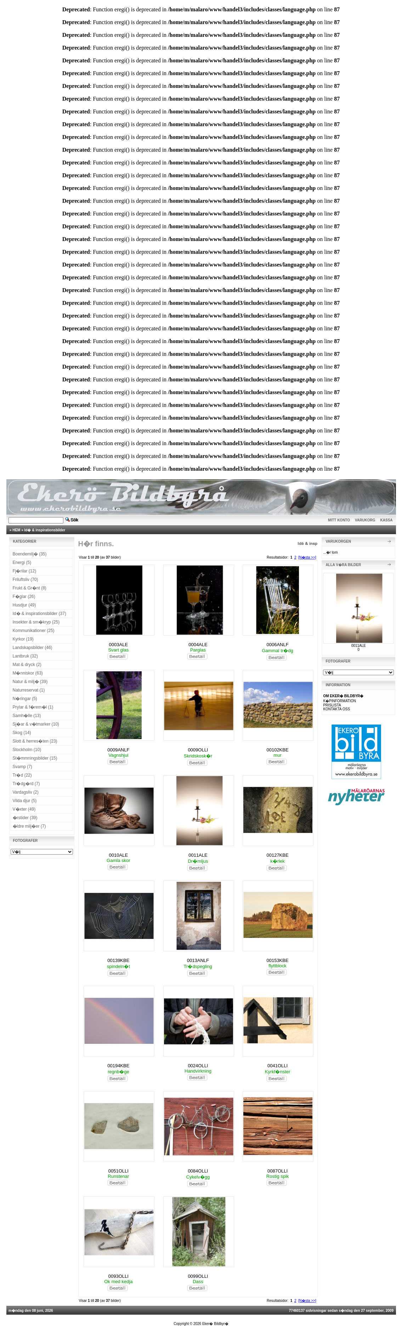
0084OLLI (198, 1171)
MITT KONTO (339, 520)
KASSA (386, 520)
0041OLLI (277, 1065)
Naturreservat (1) (29, 690)
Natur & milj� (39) (30, 681)
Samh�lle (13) (27, 715)
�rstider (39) (25, 817)
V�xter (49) (24, 809)
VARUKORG (365, 520)
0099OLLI (198, 1276)
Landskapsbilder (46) (32, 647)
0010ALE (118, 855)
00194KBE (118, 1065)
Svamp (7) (22, 766)
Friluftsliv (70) (25, 579)
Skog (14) (22, 732)
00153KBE (277, 960)
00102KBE (277, 749)
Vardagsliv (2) (26, 792)
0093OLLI (118, 1276)
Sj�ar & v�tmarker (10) (36, 724)
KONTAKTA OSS (336, 709)
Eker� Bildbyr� (215, 1324)
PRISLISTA (332, 705)
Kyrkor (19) (23, 639)
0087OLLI (277, 1171)
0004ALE (198, 644)
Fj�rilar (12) (24, 571)
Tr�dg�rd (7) (26, 783)
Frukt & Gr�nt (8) (29, 588)
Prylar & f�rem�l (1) (33, 707)
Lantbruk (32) (25, 656)
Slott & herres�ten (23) (35, 741)
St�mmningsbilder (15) (35, 758)
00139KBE (118, 960)
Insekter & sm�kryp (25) (36, 622)
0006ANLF (277, 644)
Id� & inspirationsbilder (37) (39, 613)
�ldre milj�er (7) (29, 826)
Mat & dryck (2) (27, 664)
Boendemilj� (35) (30, 554)
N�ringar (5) (25, 698)
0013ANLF (198, 960)
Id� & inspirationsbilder (45, 530)
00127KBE (277, 855)
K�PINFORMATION (339, 701)
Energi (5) (22, 562)
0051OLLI (118, 1171)
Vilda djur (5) (25, 800)
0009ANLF (118, 749)
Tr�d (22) (22, 775)
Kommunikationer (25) (34, 630)
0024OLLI (198, 1065)
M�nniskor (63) (28, 673)
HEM (16, 530)
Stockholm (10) (27, 749)
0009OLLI (198, 749)
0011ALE (198, 855)
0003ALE (118, 644)
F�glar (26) (24, 596)
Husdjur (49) (24, 605)
